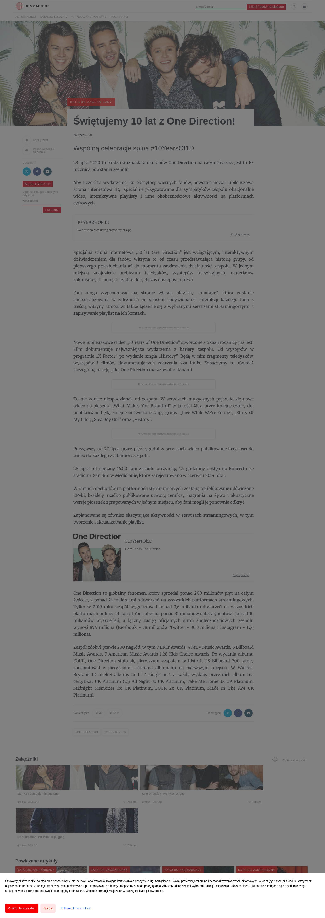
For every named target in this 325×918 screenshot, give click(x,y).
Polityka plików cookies (75, 908)
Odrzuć (48, 908)
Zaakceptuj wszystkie (21, 908)
